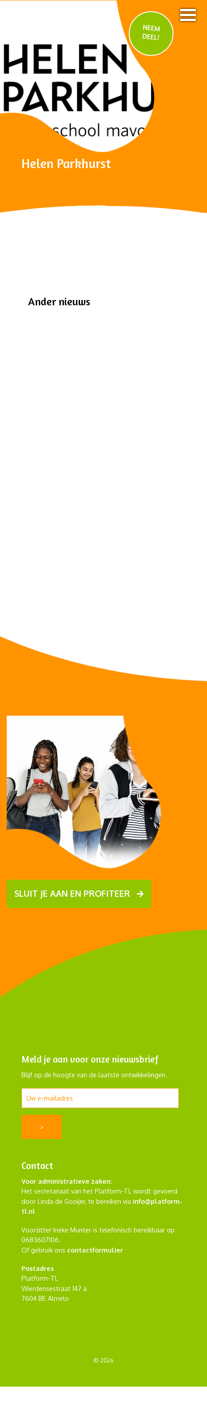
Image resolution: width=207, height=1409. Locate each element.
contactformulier (95, 1250)
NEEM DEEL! (151, 32)
